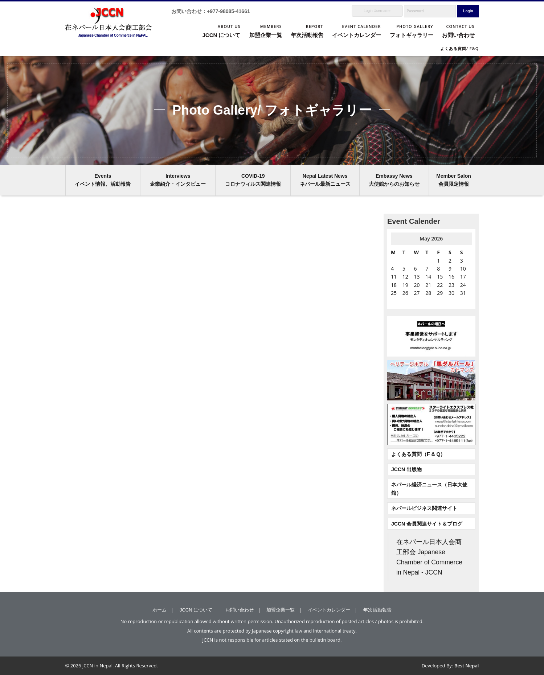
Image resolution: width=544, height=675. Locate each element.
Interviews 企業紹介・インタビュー (178, 180)
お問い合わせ (239, 610)
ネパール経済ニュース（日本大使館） (429, 488)
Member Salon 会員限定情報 (453, 180)
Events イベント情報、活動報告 (103, 180)
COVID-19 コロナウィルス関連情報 (253, 180)
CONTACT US (458, 32)
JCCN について (196, 610)
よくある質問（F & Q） (418, 454)
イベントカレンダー (329, 610)
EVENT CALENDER (356, 32)
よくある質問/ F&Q (459, 48)
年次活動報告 (377, 610)
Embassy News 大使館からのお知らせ (394, 180)
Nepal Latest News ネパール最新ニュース (325, 180)
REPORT (307, 32)
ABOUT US (221, 32)
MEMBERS (265, 32)
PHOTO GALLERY (411, 32)
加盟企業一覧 (280, 610)
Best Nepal (466, 665)
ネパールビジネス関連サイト (424, 508)
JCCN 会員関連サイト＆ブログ (426, 524)
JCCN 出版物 (406, 469)
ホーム (159, 610)
